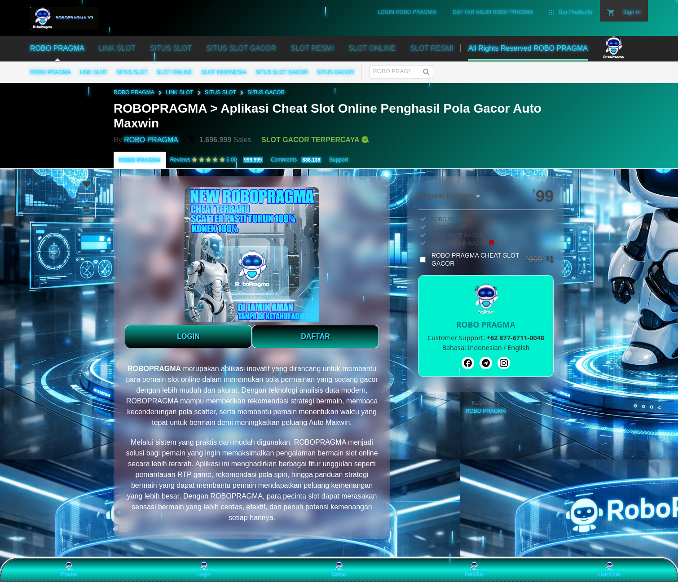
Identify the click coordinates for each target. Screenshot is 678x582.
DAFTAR (315, 336)
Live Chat (609, 569)
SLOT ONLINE (174, 72)
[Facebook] (468, 363)
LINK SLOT (93, 72)
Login (204, 569)
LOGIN (188, 336)
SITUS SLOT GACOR (281, 72)
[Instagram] (503, 363)
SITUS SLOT (132, 72)
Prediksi (474, 569)
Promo (69, 569)
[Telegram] (486, 363)
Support (338, 160)
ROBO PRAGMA (50, 72)
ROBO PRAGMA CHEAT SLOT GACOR (492, 259)
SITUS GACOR (335, 72)
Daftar (338, 569)
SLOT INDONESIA (223, 72)
